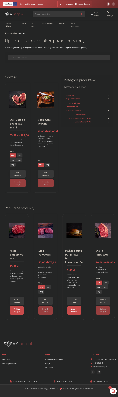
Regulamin (6, 359)
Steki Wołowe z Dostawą (54, 359)
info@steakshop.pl (82, 4)
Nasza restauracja (75, 24)
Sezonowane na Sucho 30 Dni (80, 118)
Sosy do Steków (72, 107)
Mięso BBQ (70, 95)
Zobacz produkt (17, 173)
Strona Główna (8, 24)
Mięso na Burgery (73, 99)
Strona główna (12, 33)
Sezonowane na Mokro (77, 114)
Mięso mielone (74, 103)
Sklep (24, 23)
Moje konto (49, 368)
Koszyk (47, 363)
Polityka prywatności (9, 363)
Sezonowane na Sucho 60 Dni (80, 122)
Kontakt (62, 23)
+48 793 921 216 (66, 4)
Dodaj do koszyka (17, 183)
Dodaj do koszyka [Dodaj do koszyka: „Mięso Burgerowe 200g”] (17, 310)
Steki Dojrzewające (73, 110)
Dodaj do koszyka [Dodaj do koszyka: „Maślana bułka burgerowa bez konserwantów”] (74, 310)
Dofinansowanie (47, 23)
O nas (32, 24)
